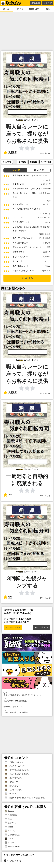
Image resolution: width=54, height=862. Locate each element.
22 (7, 597)
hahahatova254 (12, 846)
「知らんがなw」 (13, 785)
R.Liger (48, 266)
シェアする (7, 162)
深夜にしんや (45, 234)
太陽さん (47, 252)
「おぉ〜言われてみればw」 (17, 774)
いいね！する (12, 860)
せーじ (48, 261)
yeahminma (11, 815)
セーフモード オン (13, 627)
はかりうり (10, 823)
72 (7, 495)
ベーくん (10, 831)
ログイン (48, 3)
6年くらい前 (45, 153)
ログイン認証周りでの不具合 (27, 711)
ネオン (48, 222)
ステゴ (9, 838)
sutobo (9, 827)
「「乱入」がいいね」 (15, 762)
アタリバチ (46, 271)
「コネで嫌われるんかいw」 (17, 770)
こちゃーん (46, 257)
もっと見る (27, 278)
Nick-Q (48, 188)
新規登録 (36, 3)
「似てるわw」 (12, 782)
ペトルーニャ (45, 214)
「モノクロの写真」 (14, 789)
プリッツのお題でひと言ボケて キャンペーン (27, 694)
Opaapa (9, 811)
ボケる (20, 9)
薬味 (49, 201)
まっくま (47, 180)
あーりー (47, 204)
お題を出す (34, 9)
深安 (49, 247)
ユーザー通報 (46, 162)
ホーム (6, 9)
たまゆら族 (46, 184)
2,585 (10, 153)
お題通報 (33, 162)
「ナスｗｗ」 (11, 793)
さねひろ (47, 243)
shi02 (8, 819)
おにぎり (10, 842)
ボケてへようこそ (41, 627)
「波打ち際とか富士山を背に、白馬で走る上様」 (25, 797)
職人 (48, 9)
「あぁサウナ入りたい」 (16, 766)
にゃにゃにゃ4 (44, 217)
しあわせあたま (12, 834)
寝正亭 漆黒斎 (45, 238)
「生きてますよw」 (14, 778)
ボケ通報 (22, 162)
